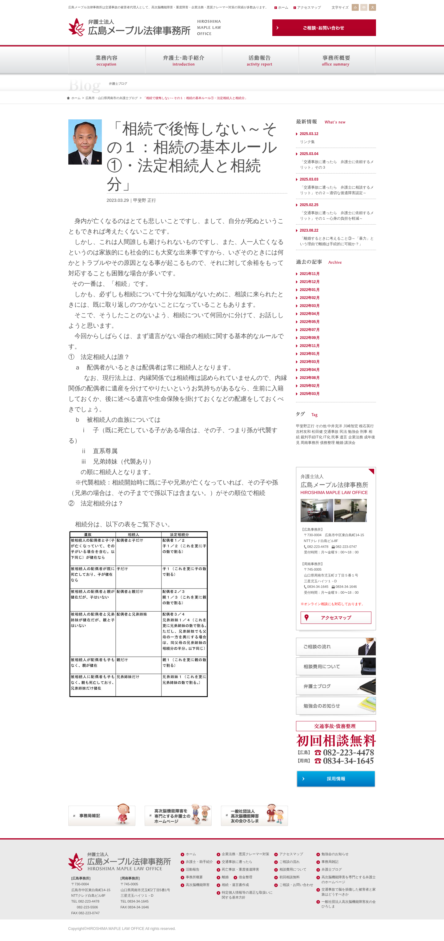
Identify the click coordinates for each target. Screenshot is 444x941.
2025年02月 (310, 386)
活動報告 (192, 869)
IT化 (326, 437)
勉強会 (353, 431)
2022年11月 (310, 346)
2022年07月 (310, 330)
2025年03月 (310, 394)
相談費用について (292, 869)
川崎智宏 (350, 426)
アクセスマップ (309, 7)
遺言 (343, 437)
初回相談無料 (289, 877)
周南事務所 (310, 443)
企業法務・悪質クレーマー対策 (245, 854)
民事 (335, 437)
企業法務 (355, 437)
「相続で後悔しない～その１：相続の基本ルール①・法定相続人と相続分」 (195, 98)
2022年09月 (310, 338)
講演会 (349, 443)
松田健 (317, 431)
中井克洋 (334, 426)
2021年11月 (310, 274)
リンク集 (307, 142)
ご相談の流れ (289, 861)
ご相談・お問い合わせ (296, 885)
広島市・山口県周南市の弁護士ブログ (112, 98)
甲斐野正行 (305, 426)
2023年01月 (310, 354)
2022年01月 (310, 290)
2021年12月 (310, 282)
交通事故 (331, 431)
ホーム (283, 7)
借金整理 (245, 877)
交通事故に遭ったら (237, 861)
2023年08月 (310, 378)
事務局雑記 (330, 861)
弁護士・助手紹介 (199, 861)
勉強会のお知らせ (335, 854)
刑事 (363, 431)
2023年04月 (310, 370)
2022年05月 (310, 322)
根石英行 (366, 426)
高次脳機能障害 (198, 885)
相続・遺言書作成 (235, 885)
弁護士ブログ (332, 869)
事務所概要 (194, 877)
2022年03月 (310, 306)
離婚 (339, 443)
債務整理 (327, 443)
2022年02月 (310, 298)
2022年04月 (310, 314)
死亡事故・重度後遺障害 (240, 869)
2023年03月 (310, 362)
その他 (320, 426)
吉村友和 (303, 431)
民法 (343, 431)
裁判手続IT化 (311, 437)
